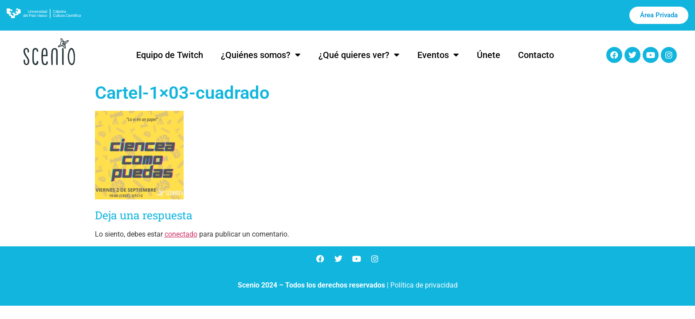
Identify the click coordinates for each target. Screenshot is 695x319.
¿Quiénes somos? (261, 55)
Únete (488, 55)
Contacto (536, 55)
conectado (181, 234)
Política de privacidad (424, 285)
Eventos (438, 55)
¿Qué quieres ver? (359, 55)
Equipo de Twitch (169, 55)
